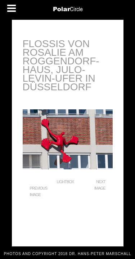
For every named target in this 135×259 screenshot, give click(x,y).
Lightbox (65, 182)
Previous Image (39, 191)
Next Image (99, 185)
